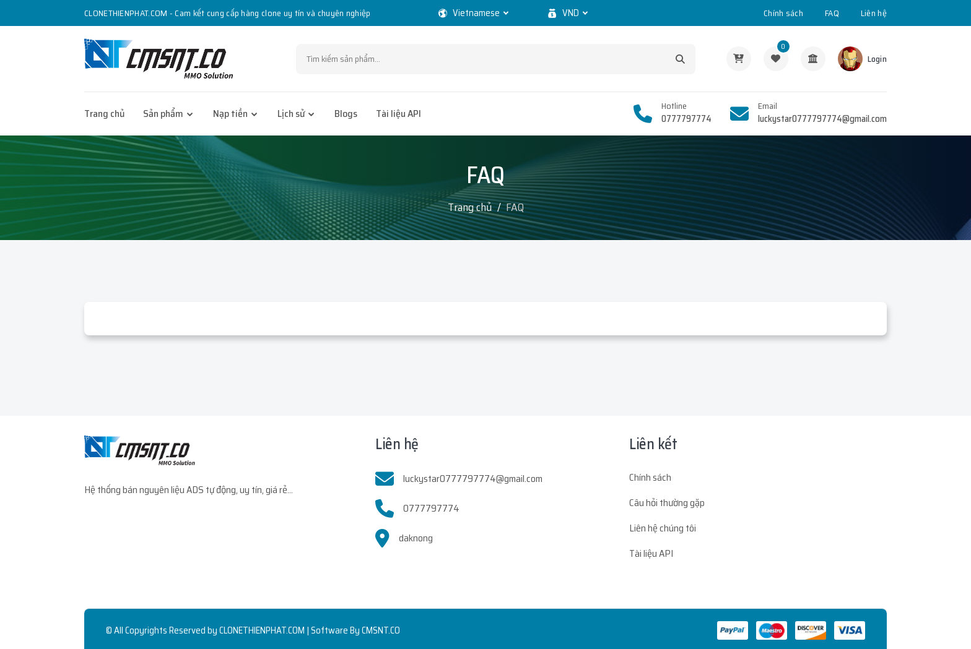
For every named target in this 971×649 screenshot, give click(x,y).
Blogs (345, 113)
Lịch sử (291, 113)
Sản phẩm (163, 113)
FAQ (832, 13)
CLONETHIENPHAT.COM (262, 630)
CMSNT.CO (381, 630)
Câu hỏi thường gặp (667, 502)
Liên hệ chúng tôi (662, 528)
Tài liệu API (398, 113)
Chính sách (783, 13)
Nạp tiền (230, 113)
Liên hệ (874, 13)
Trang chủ (104, 113)
